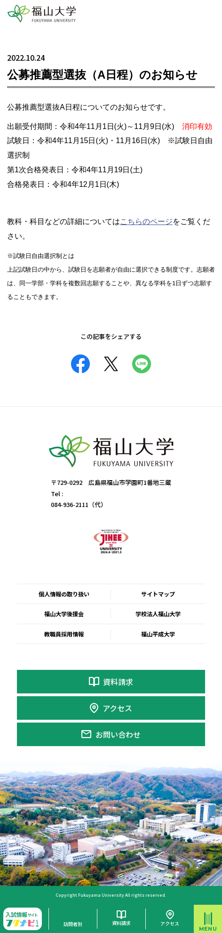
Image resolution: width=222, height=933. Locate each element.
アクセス (117, 708)
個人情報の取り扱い (64, 594)
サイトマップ (158, 594)
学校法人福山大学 (158, 614)
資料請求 (118, 681)
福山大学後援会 (64, 614)
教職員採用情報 (64, 634)
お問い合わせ (118, 734)
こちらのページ (146, 221)
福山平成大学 (158, 634)
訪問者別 (72, 923)
